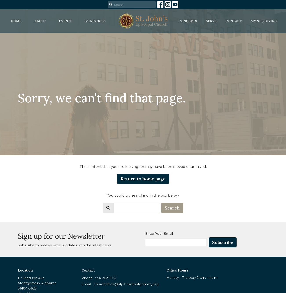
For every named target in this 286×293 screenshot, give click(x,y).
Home (16, 21)
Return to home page (143, 178)
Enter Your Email (159, 233)
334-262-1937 (105, 278)
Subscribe (222, 242)
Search (172, 208)
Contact (233, 21)
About (40, 21)
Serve (211, 21)
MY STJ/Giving (264, 21)
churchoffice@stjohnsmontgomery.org (126, 284)
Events (65, 21)
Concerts (187, 21)
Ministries (95, 21)
